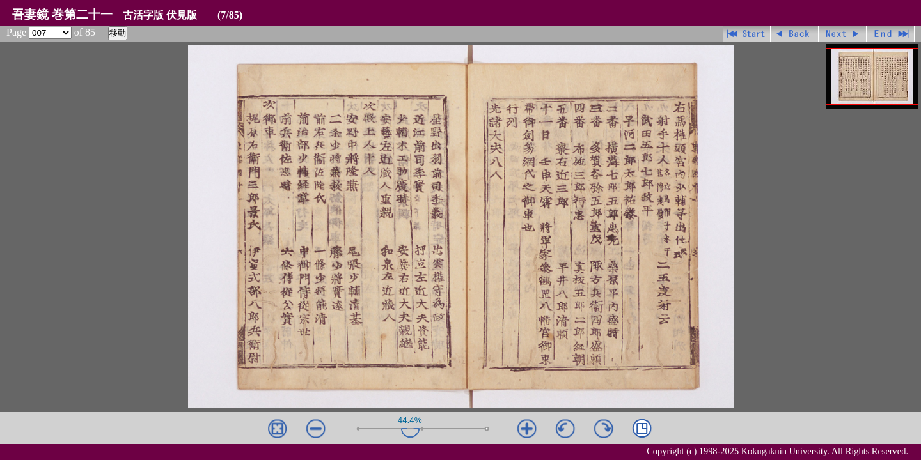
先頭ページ (747, 34)
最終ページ (891, 34)
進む (843, 34)
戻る (795, 34)
